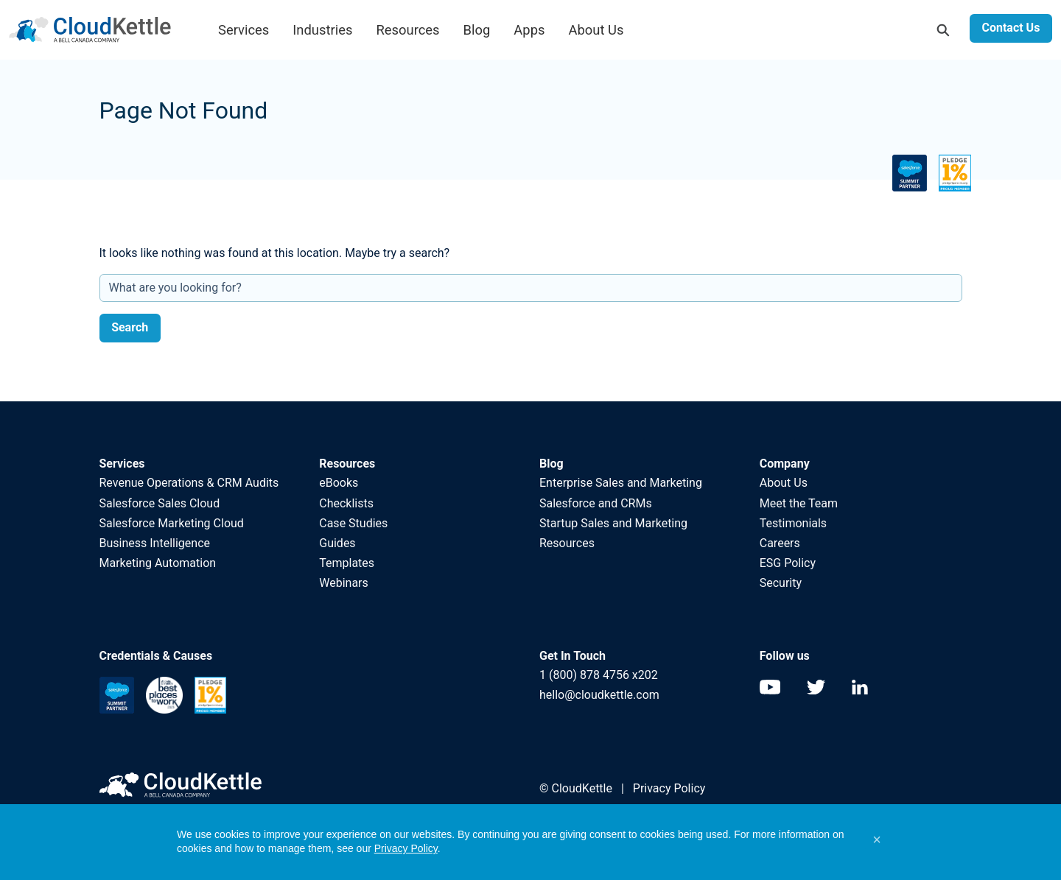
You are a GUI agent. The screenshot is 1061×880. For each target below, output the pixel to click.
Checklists (346, 503)
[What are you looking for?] (530, 288)
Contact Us (1010, 28)
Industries (322, 30)
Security (781, 583)
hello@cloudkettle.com (599, 695)
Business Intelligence (154, 543)
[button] (877, 839)
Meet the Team (799, 503)
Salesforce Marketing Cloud (171, 523)
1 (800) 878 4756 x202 (598, 675)
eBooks (338, 483)
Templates (346, 563)
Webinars (343, 583)
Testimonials (793, 523)
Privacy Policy (669, 788)
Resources (407, 30)
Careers (780, 543)
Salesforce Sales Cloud (161, 503)
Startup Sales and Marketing (613, 523)
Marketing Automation (158, 563)
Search (129, 327)
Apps (529, 30)
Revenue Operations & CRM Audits (189, 483)
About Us (596, 30)
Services (243, 30)
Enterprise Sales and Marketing (620, 483)
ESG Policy (788, 563)
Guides (337, 543)
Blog (477, 30)
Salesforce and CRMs (595, 503)
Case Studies (353, 523)
